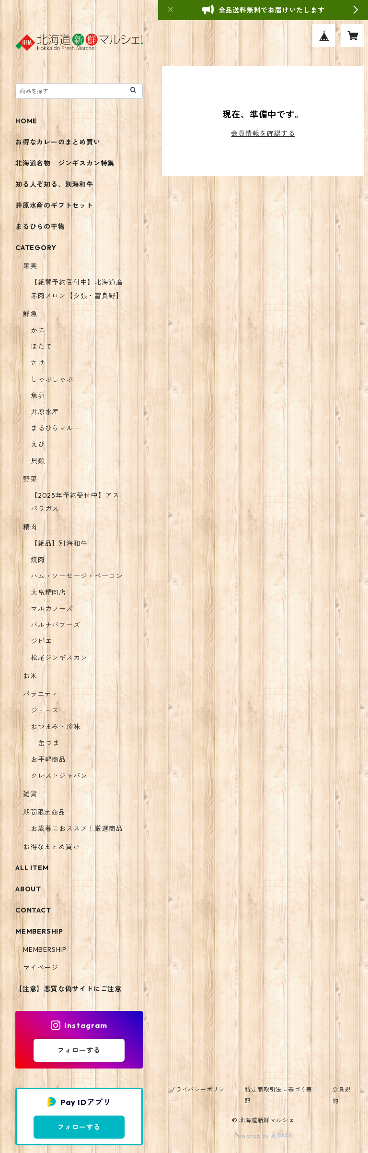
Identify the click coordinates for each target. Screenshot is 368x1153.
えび (38, 444)
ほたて (41, 346)
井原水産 (45, 412)
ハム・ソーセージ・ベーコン (77, 576)
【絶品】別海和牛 (59, 543)
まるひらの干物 (40, 226)
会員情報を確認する (263, 133)
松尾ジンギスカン (59, 657)
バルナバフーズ (55, 625)
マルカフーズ (52, 608)
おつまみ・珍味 (55, 726)
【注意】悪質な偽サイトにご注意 (68, 989)
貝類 (38, 460)
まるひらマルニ (55, 428)
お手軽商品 (48, 759)
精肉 (30, 527)
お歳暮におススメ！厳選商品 (77, 828)
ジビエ (41, 641)
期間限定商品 (44, 812)
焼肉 (38, 559)
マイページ (40, 967)
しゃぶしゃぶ (52, 379)
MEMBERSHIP (45, 949)
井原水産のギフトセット (54, 205)
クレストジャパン (59, 775)
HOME (26, 121)
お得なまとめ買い (51, 846)
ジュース (45, 710)
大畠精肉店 (48, 592)
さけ (38, 363)
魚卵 (38, 395)
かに (38, 330)
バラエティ (40, 694)
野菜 (30, 479)
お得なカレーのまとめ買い (58, 142)
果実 (30, 266)
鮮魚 (30, 314)
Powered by (263, 1135)
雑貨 (30, 794)
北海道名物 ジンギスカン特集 (65, 163)
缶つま (48, 743)
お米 (30, 676)
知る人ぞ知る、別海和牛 (54, 184)
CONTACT (33, 910)
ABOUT (28, 889)
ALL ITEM (31, 868)
